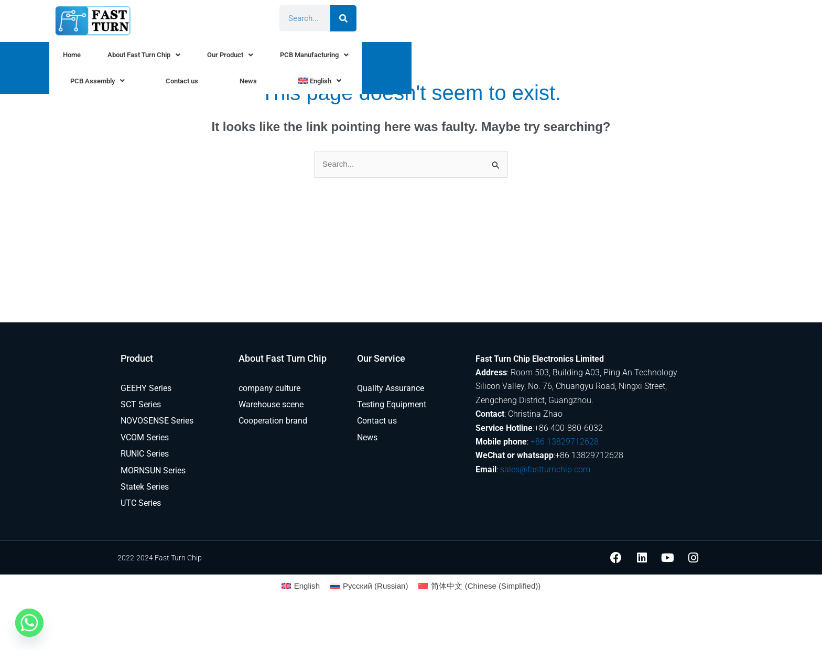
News (626, 58)
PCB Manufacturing (394, 58)
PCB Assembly (493, 58)
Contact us (571, 58)
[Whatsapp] (29, 623)
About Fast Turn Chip (203, 58)
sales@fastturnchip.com (545, 470)
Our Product (300, 58)
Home (122, 58)
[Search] (705, 18)
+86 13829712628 (565, 442)
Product (137, 358)
